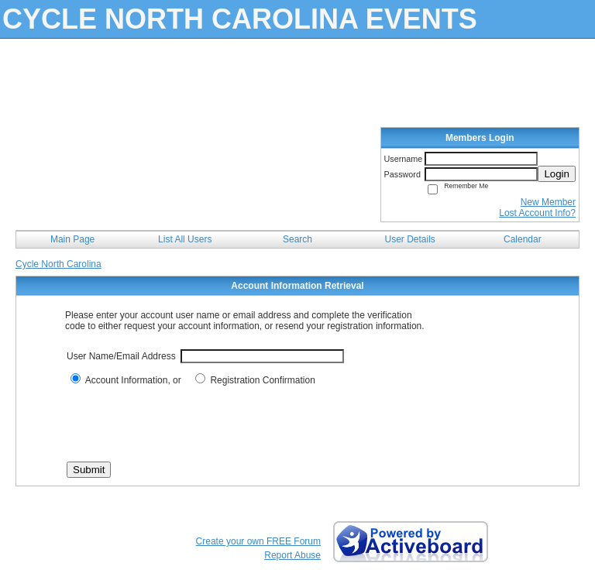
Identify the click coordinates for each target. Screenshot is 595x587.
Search (297, 239)
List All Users (185, 239)
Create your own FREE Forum (258, 541)
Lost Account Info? (537, 213)
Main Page (72, 239)
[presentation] (184, 423)
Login (556, 174)
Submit (89, 469)
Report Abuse (292, 555)
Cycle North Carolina (58, 264)
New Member (548, 202)
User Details (409, 239)
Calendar (523, 239)
